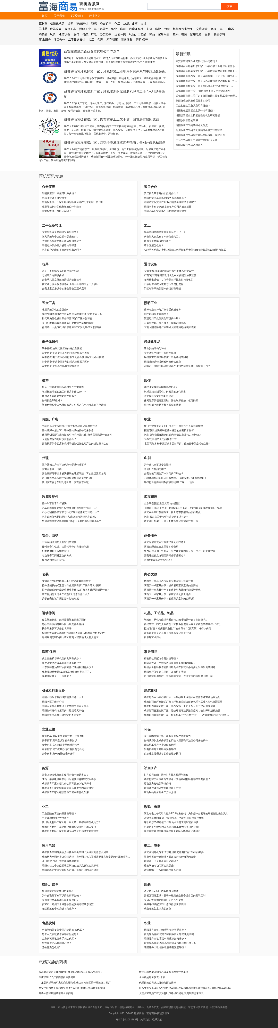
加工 (91, 39)
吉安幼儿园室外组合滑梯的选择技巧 (61, 279)
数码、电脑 (180, 34)
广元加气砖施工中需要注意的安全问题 (197, 140)
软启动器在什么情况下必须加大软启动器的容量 (170, 856)
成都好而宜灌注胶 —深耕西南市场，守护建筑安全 (203, 90)
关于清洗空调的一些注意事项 (160, 352)
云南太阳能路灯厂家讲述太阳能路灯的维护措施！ (171, 327)
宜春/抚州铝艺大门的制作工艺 (160, 439)
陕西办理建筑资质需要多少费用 (193, 100)
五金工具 (70, 29)
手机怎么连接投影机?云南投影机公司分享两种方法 (70, 425)
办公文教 (105, 34)
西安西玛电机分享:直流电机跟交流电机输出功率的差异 (174, 852)
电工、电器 (227, 29)
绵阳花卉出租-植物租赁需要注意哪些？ (165, 947)
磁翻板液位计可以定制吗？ (56, 211)
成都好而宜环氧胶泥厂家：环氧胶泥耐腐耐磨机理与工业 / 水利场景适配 (183, 701)
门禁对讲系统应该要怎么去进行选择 (163, 284)
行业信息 (94, 15)
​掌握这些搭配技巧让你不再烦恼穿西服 (165, 904)
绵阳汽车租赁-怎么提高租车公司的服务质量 (168, 206)
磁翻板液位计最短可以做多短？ (59, 193)
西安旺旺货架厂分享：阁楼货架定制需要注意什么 (171, 521)
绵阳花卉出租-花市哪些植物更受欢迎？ (165, 929)
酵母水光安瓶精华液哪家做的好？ (60, 934)
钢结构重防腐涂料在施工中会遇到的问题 (166, 357)
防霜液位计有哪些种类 (54, 197)
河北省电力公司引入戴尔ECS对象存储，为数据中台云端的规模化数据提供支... (187, 813)
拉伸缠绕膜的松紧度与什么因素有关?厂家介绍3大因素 (71, 585)
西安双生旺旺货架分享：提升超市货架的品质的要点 (172, 512)
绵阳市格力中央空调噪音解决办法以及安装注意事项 (70, 865)
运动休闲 (120, 34)
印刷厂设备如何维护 (155, 469)
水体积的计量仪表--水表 (152, 977)
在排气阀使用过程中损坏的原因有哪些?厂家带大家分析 (72, 314)
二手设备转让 (76, 39)
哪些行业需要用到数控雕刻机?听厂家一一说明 (169, 482)
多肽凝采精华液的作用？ (157, 241)
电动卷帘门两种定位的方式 (56, 555)
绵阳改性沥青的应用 (187, 120)
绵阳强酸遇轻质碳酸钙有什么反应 (162, 361)
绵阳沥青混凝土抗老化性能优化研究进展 (198, 115)
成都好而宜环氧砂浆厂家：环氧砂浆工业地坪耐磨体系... (206, 66)
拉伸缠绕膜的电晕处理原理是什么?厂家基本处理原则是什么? (75, 589)
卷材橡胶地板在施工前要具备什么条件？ (64, 391)
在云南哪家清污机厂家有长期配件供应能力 (167, 736)
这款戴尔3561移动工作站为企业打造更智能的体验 (171, 822)
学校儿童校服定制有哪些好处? (160, 387)
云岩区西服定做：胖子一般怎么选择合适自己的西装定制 (174, 895)
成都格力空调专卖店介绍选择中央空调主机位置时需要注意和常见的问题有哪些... (86, 856)
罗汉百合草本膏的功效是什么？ (161, 193)
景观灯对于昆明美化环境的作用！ (162, 318)
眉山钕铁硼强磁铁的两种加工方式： (163, 788)
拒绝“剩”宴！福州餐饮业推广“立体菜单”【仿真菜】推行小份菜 (177, 628)
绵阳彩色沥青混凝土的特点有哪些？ (195, 110)
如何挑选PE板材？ (52, 400)
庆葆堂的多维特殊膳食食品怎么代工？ (165, 232)
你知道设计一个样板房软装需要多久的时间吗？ (170, 663)
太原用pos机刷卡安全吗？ (158, 559)
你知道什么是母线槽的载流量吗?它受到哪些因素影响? (71, 327)
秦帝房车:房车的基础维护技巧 (58, 753)
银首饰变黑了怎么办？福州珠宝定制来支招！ (168, 633)
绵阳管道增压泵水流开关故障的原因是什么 (65, 706)
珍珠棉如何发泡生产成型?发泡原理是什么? (65, 594)
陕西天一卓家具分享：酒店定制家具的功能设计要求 (172, 589)
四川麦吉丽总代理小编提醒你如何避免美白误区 (68, 478)
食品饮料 (219, 34)
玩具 (53, 34)
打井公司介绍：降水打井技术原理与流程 (166, 774)
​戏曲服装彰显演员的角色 (157, 908)
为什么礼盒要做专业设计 (157, 464)
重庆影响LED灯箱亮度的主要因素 (57, 977)
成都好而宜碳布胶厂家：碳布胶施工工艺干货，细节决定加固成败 (111, 119)
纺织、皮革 (130, 23)
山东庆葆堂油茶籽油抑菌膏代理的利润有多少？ (68, 667)
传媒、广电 (89, 34)
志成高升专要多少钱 (53, 275)
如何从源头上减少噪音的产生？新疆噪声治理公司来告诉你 (176, 740)
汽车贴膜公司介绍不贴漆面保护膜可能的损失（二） (70, 508)
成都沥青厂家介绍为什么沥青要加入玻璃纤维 (66, 783)
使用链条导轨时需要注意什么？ (59, 396)
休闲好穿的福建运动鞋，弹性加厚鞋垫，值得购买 (171, 400)
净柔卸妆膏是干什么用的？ (56, 676)
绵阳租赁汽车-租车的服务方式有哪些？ (165, 197)
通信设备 (64, 34)
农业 (143, 23)
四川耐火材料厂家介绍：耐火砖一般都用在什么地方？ (71, 822)
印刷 (123, 29)
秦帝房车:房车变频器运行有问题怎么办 (63, 749)
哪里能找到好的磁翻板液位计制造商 (61, 206)
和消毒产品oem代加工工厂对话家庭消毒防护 (66, 581)
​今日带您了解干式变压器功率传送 (60, 861)
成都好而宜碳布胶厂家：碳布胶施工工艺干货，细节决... (206, 76)
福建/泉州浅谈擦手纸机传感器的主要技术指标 (169, 430)
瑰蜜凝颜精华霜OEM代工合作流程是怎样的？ (67, 671)
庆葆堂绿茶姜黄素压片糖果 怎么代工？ (63, 929)
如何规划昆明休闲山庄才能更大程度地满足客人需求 (70, 637)
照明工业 (85, 29)
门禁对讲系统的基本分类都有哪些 (162, 288)
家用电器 (196, 34)
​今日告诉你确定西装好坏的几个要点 (163, 899)
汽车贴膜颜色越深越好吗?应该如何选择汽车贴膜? (69, 516)
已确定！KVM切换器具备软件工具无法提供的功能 (171, 826)
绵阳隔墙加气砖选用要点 (189, 145)
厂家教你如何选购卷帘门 (55, 551)
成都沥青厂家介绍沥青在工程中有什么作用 (65, 792)
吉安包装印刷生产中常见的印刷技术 (163, 473)
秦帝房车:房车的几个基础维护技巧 (60, 744)
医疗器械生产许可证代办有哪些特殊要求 (64, 464)
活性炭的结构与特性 (155, 348)
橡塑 (70, 23)
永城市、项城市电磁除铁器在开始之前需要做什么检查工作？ (177, 366)
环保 (214, 29)
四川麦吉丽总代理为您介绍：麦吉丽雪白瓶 (65, 482)
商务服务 (126, 39)
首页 (45, 15)
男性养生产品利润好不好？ (56, 943)
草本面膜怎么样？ (154, 245)
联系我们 (77, 15)
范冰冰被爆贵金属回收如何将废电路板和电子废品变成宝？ (71, 972)
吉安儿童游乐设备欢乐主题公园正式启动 (64, 288)
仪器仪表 (55, 29)
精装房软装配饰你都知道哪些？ (161, 658)
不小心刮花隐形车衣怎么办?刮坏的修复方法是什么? (70, 512)
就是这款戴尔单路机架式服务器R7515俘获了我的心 (172, 831)
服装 (207, 34)
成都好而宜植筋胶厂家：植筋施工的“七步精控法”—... (205, 85)
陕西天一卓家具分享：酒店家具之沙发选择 (167, 594)
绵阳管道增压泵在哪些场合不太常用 (61, 714)
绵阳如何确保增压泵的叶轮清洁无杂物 (63, 710)
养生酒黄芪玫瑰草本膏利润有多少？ (61, 663)
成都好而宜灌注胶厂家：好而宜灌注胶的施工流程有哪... (206, 95)
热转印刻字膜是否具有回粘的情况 (162, 404)
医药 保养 (142, 39)
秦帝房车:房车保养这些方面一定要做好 (63, 736)
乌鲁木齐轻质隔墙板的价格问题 (56, 993)
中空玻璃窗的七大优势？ (55, 818)
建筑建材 (82, 23)
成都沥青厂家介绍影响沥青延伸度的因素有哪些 (68, 788)
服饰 (76, 34)
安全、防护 (153, 29)
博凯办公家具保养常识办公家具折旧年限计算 (168, 581)
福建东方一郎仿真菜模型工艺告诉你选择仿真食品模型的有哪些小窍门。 (183, 624)
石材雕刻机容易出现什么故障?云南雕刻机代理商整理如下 (175, 478)
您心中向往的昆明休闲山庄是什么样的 (63, 624)
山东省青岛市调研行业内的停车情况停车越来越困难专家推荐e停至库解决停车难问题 (185, 988)
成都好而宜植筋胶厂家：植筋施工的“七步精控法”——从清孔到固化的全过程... (186, 714)
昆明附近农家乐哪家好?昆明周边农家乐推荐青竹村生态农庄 (74, 633)
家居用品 (163, 34)
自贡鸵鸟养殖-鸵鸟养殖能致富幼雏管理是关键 (169, 934)
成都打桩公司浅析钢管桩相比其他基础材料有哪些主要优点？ (177, 779)
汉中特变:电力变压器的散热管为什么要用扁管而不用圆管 (73, 357)
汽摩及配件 (136, 29)
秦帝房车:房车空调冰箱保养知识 (59, 740)
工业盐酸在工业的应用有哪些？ (193, 105)
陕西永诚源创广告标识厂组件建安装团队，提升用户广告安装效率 (179, 551)
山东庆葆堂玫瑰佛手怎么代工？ (59, 938)
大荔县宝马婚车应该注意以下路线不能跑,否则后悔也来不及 (171, 993)
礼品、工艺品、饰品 (142, 34)
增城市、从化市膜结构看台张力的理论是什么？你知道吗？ (176, 619)
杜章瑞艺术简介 (152, 637)
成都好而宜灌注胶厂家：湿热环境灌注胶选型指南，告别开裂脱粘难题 (115, 142)
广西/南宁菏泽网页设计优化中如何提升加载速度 (170, 275)
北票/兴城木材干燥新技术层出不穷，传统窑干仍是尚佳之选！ (177, 443)
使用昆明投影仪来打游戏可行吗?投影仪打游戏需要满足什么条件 (77, 434)
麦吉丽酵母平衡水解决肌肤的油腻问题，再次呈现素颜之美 (74, 473)
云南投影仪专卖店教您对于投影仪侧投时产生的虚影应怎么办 (75, 443)
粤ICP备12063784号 (127, 1019)
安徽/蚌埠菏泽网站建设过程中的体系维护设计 (169, 270)
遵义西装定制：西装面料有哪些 (161, 891)
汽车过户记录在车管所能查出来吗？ (61, 249)
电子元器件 (101, 29)
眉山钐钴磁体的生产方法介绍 (160, 792)
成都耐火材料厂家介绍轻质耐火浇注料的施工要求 (69, 826)
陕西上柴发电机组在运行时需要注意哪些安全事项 (69, 779)
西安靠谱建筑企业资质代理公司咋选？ (92, 51)
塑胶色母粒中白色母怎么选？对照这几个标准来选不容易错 (74, 404)
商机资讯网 (89, 4)
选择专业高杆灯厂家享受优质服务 (162, 309)
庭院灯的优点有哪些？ (156, 314)
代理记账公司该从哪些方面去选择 (157, 982)
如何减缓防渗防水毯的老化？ (58, 891)
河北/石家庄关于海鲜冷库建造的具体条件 (166, 516)
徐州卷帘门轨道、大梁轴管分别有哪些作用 (65, 546)
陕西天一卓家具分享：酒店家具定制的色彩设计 (170, 598)
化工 (117, 23)
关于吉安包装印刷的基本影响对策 (60, 598)
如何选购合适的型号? (54, 559)
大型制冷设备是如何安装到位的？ (60, 232)
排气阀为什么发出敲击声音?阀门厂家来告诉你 (67, 318)
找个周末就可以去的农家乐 (56, 628)
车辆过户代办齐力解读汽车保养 (59, 245)
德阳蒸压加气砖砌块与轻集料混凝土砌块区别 (200, 135)
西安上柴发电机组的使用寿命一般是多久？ (65, 774)
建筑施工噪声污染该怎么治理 (160, 744)
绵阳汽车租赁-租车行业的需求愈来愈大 (165, 211)
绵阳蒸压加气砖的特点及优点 (192, 125)
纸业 (114, 29)
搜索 (229, 6)
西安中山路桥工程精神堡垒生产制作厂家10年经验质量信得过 (72, 988)
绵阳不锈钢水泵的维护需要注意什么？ (63, 697)
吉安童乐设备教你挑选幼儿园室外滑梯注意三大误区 (70, 284)
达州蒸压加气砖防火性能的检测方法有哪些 (199, 130)
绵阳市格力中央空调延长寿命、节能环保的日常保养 (70, 869)
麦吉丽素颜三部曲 (52, 469)
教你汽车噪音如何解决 (54, 503)
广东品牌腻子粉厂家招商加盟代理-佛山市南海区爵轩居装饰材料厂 (75, 982)
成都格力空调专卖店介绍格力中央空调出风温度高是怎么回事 (75, 852)
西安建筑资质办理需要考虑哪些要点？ (165, 555)
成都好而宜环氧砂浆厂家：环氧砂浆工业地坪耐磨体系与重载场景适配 (115, 71)
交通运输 (202, 29)
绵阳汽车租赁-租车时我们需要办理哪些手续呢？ (170, 202)
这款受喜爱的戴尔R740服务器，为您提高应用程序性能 (174, 818)
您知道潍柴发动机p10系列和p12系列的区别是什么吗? (71, 521)
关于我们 (59, 15)
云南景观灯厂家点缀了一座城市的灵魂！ (166, 323)
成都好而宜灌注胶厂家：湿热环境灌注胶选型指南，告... (206, 81)
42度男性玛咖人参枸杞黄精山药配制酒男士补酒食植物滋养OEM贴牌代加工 (185, 249)
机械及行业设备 (183, 29)
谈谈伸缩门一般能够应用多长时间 (162, 869)
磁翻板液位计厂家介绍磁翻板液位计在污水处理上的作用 (72, 202)
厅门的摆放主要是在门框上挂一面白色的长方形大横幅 (173, 425)
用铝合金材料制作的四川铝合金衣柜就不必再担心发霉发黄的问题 (179, 667)
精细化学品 (57, 23)
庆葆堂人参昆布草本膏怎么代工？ (162, 236)
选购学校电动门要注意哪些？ (160, 865)
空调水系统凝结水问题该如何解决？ (61, 241)
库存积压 (112, 39)
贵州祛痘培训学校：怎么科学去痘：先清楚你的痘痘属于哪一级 (178, 676)
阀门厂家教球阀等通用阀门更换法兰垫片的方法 (68, 323)
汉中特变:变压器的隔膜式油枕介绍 (60, 366)
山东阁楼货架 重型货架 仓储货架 (162, 503)
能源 (94, 23)
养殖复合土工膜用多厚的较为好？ (60, 899)
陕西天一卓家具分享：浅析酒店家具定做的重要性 (171, 585)
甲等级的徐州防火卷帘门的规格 (59, 542)
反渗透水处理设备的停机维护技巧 (162, 753)
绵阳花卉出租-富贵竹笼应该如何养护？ (165, 938)
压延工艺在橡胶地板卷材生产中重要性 (63, 387)
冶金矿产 (105, 23)
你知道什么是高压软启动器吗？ (161, 861)
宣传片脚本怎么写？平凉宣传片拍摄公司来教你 (68, 430)
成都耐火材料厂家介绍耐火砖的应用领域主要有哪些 (70, 831)
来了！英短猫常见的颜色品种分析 (60, 270)
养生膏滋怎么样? (51, 947)
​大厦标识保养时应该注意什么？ (59, 439)
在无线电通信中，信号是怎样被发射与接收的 (168, 279)
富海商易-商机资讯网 (157, 1013)
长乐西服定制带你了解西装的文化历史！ (166, 391)
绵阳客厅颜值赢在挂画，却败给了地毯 (165, 671)
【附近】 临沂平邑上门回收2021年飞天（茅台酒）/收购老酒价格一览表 (183, 508)
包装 (167, 29)
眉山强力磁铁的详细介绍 (157, 783)
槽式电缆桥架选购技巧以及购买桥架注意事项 (163, 972)
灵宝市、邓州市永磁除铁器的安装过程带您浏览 (68, 904)
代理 (100, 39)
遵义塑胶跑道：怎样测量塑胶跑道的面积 (64, 619)
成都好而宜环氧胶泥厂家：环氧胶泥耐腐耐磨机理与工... (206, 71)
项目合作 (59, 39)
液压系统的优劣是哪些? (55, 309)
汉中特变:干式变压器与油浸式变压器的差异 (65, 352)
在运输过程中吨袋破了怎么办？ (59, 908)
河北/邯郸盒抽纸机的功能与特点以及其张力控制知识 (172, 434)
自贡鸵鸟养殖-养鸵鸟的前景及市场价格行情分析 (170, 943)
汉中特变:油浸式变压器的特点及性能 (62, 348)
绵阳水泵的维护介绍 (53, 701)
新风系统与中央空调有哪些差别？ (60, 236)
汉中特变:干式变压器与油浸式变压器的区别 (65, 361)
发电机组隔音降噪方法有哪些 (160, 749)
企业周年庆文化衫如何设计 (159, 396)
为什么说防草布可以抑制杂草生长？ (61, 895)
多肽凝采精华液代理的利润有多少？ (61, 658)
